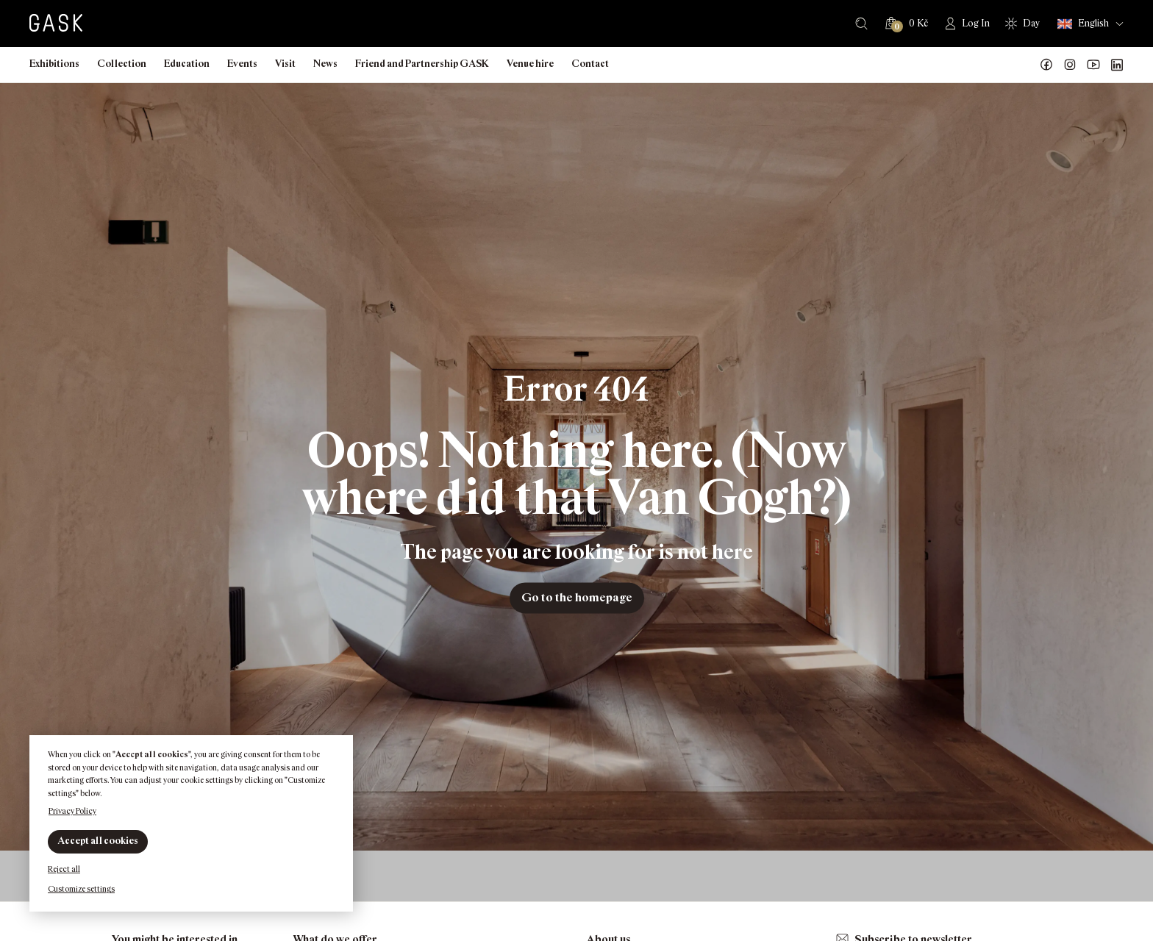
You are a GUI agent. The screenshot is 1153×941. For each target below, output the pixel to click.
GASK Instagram (1070, 64)
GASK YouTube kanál (1093, 64)
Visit (285, 63)
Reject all (64, 869)
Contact (590, 63)
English (1083, 23)
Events (242, 63)
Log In (976, 23)
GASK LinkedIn (1117, 64)
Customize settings (81, 889)
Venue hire (530, 63)
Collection (121, 63)
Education (187, 63)
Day (1031, 23)
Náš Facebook (1046, 64)
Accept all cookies (97, 840)
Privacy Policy (72, 811)
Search (861, 23)
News (325, 63)
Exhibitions (54, 63)
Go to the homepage (576, 597)
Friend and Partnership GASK (422, 63)
